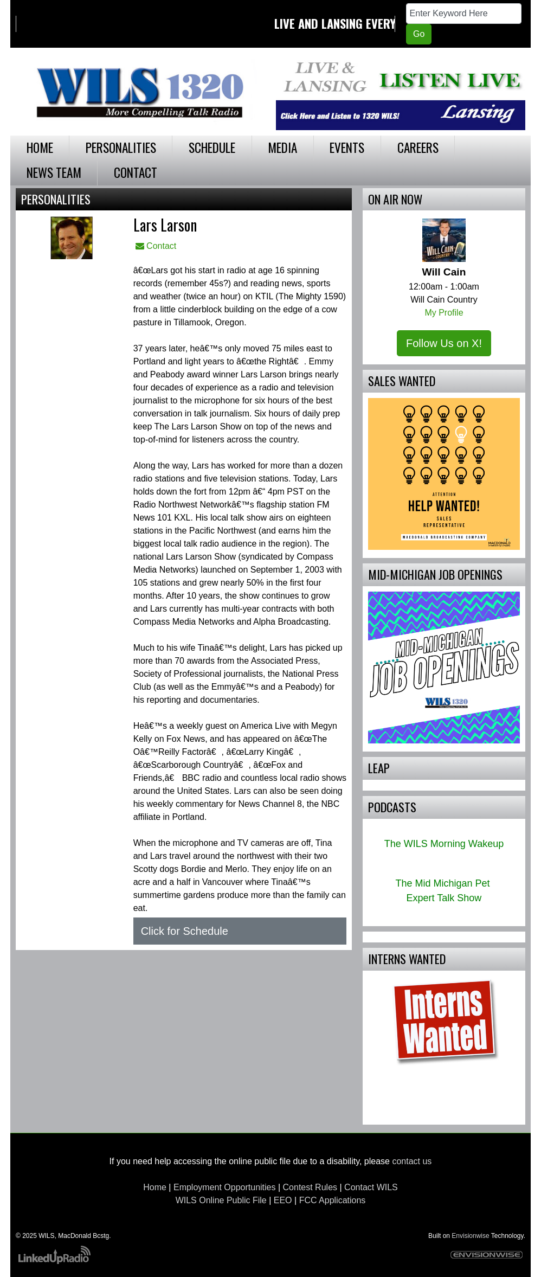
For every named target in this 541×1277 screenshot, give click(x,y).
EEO (283, 1200)
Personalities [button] (121, 147)
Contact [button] (135, 172)
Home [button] (40, 147)
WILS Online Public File (221, 1200)
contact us (411, 1161)
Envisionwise (470, 1236)
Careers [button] (418, 147)
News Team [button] (54, 172)
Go (418, 33)
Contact (156, 246)
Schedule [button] (212, 147)
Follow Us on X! (444, 343)
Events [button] (347, 147)
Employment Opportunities (224, 1187)
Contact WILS (371, 1187)
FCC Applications (332, 1200)
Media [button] (282, 147)
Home (154, 1187)
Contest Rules (310, 1187)
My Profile (443, 312)
